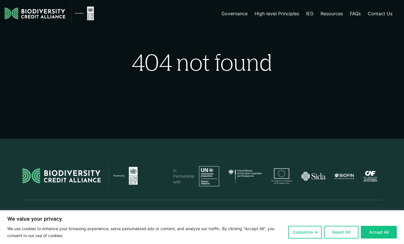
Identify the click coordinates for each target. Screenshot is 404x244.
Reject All (341, 232)
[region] (202, 227)
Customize (303, 232)
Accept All (378, 232)
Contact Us (380, 13)
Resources (331, 13)
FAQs (355, 13)
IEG (310, 13)
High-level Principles (277, 13)
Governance (234, 13)
